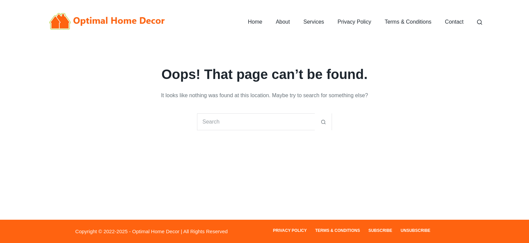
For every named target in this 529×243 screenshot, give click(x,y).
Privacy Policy (354, 22)
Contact (454, 22)
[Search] (479, 22)
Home (255, 22)
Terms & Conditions (408, 22)
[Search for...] (256, 121)
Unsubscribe (415, 230)
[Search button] (323, 121)
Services (313, 22)
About (283, 22)
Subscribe (380, 230)
